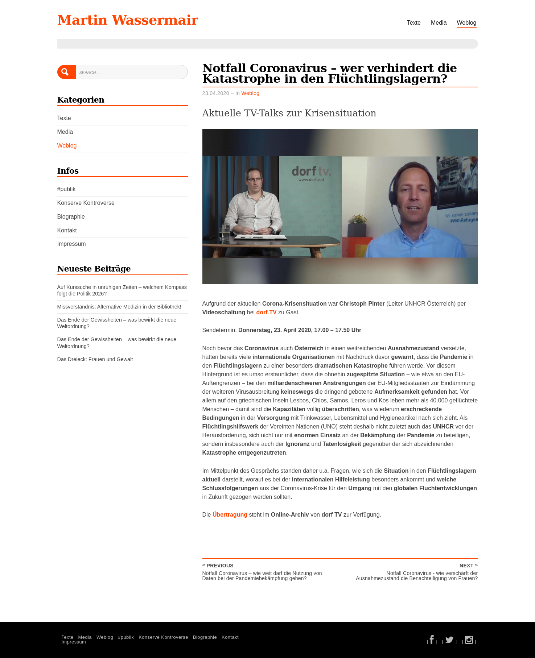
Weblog (467, 23)
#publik (66, 189)
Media (439, 23)
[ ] (432, 641)
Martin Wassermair (127, 20)
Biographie (71, 217)
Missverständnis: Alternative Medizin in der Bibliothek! (119, 307)
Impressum (71, 244)
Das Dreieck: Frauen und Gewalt (95, 359)
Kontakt (67, 230)
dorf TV (266, 312)
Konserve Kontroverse (86, 203)
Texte (414, 23)
